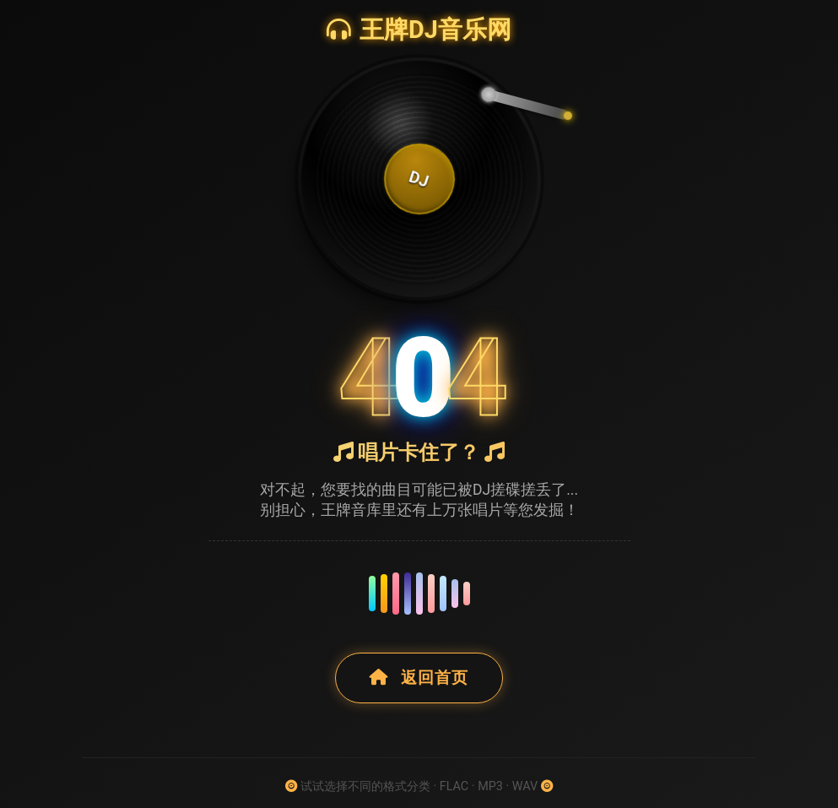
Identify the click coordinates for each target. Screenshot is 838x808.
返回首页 (419, 677)
